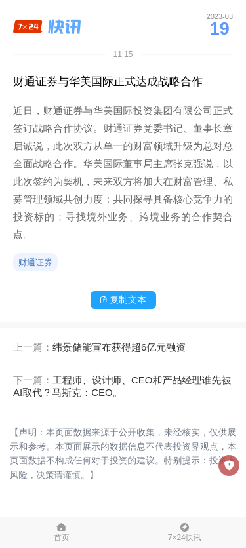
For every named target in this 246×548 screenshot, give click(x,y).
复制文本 (123, 299)
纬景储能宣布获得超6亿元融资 (119, 347)
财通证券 (35, 262)
